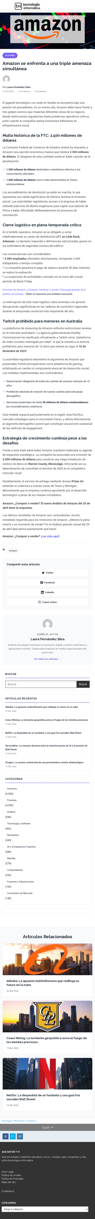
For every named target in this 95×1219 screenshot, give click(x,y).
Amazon (13, 550)
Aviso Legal (7, 1172)
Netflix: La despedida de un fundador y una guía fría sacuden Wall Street (43, 732)
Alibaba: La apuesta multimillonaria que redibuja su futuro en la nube (41, 707)
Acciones (10, 55)
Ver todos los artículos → (47, 659)
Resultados (13, 835)
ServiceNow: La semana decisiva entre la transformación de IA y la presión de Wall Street (46, 747)
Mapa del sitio (9, 1182)
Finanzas (12, 800)
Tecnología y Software (19, 823)
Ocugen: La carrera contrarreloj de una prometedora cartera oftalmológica (44, 762)
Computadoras (15, 870)
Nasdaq (11, 858)
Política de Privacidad (12, 1178)
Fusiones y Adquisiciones (20, 881)
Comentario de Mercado (20, 893)
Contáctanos (8, 1191)
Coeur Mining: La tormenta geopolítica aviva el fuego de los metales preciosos (46, 720)
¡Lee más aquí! (50, 536)
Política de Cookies (11, 1175)
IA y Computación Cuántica (21, 846)
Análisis (11, 811)
